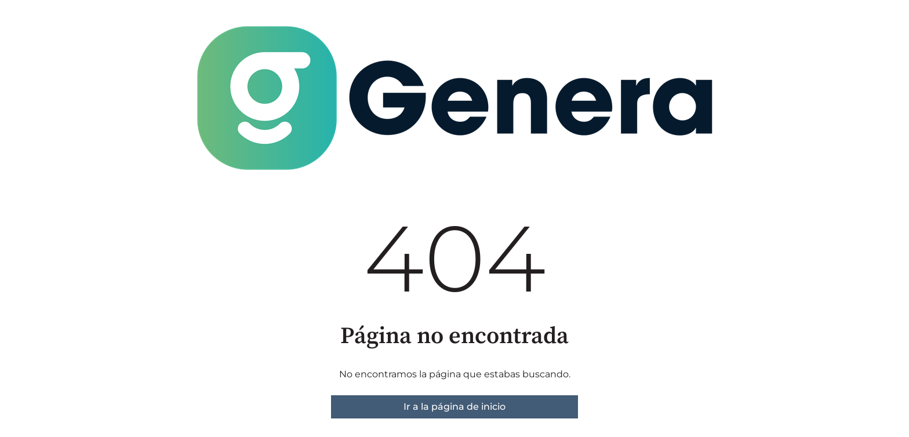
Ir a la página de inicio (454, 406)
